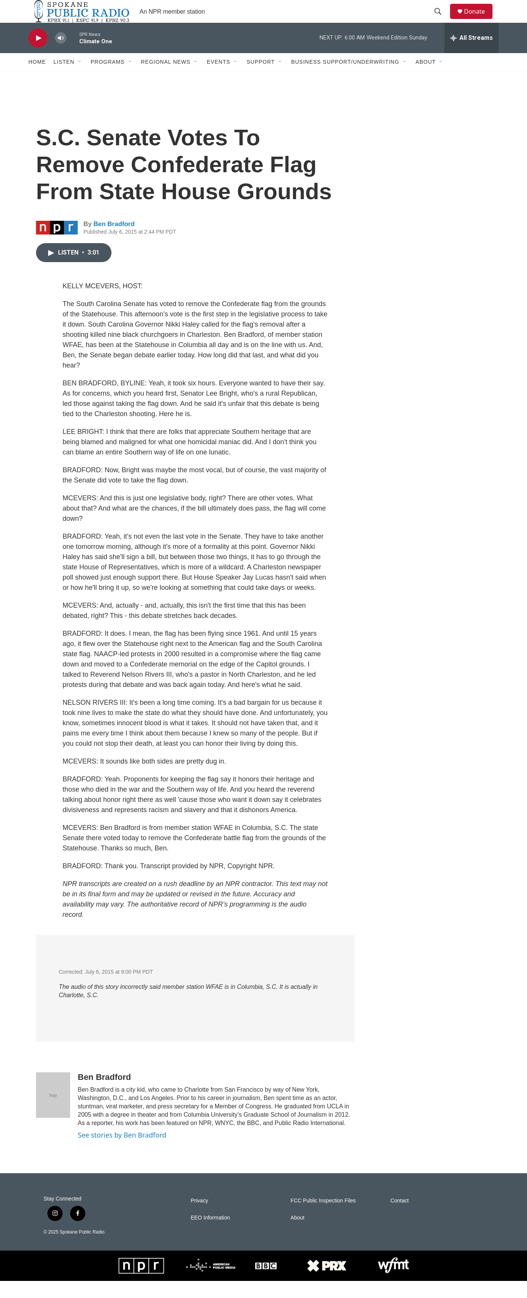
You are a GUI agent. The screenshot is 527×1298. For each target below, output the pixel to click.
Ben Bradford (114, 241)
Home (37, 79)
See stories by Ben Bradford (122, 1152)
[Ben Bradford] (53, 1112)
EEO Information (210, 1235)
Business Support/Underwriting (345, 79)
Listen (63, 79)
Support (260, 79)
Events (218, 79)
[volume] (60, 55)
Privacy (199, 1218)
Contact (400, 1218)
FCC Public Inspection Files (323, 1218)
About (426, 79)
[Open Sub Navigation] (80, 79)
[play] (38, 55)
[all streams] (471, 55)
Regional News (166, 79)
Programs (108, 79)
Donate (479, 20)
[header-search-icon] (441, 20)
